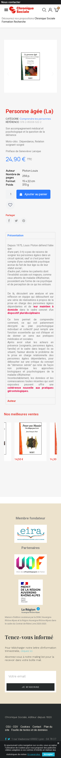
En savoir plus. (34, 754)
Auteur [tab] (11, 400)
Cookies (25, 726)
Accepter (48, 754)
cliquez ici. (27, 651)
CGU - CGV (12, 726)
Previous (9, 459)
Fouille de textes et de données (29, 730)
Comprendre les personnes (35, 118)
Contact (37, 726)
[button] (8, 74)
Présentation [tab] (15, 235)
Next (52, 459)
